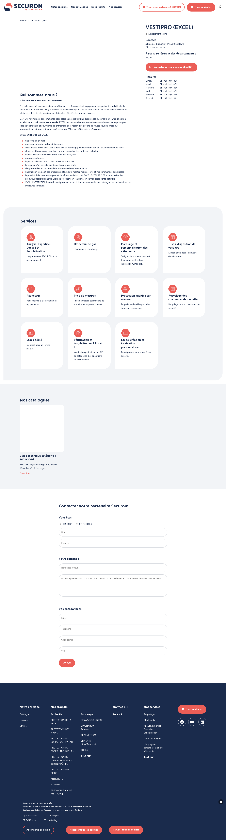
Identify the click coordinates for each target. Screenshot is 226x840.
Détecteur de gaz (152, 738)
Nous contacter (201, 7)
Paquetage (149, 714)
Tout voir (86, 756)
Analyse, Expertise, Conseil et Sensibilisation (152, 729)
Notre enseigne (59, 7)
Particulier (66, 524)
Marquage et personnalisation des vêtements (153, 748)
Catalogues (25, 714)
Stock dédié (149, 720)
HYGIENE (55, 785)
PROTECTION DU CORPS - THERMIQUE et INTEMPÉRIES (62, 760)
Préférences (31, 820)
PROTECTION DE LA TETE (61, 722)
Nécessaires (31, 816)
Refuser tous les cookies (126, 830)
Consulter (25, 473)
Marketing (52, 820)
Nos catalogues (79, 7)
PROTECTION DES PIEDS (60, 771)
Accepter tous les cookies (84, 830)
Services (24, 726)
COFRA (84, 750)
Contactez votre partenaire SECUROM (171, 67)
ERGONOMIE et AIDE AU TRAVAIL (61, 792)
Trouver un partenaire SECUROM (162, 7)
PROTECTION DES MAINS (60, 731)
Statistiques (53, 816)
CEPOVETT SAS (89, 735)
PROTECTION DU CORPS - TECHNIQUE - (62, 749)
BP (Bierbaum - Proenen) (88, 727)
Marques (24, 720)
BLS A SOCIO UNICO (91, 720)
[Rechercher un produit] (220, 7)
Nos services (115, 7)
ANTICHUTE (57, 779)
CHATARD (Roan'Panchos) (88, 742)
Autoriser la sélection (38, 830)
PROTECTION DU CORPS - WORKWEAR (62, 740)
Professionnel (85, 524)
